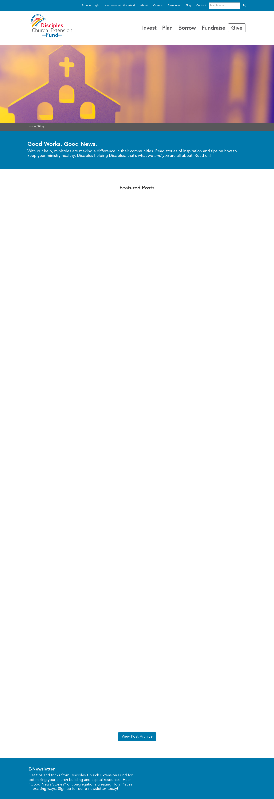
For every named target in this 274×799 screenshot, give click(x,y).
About (144, 5)
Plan (167, 28)
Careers (157, 5)
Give (236, 28)
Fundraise (213, 28)
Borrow (187, 28)
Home (32, 126)
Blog (188, 5)
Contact (201, 5)
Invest (149, 28)
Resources (174, 5)
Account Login (90, 5)
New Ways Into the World (119, 5)
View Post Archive (137, 737)
